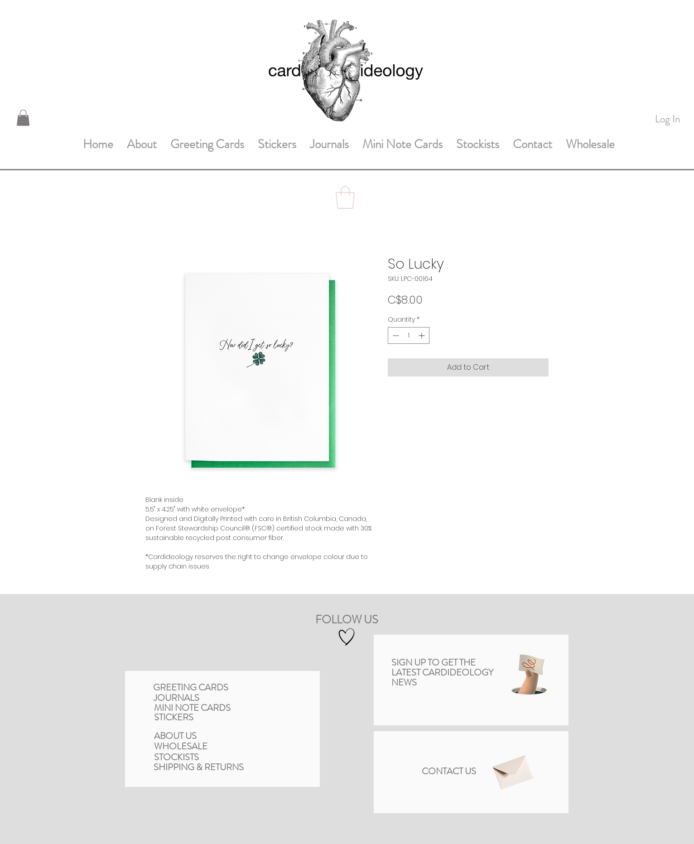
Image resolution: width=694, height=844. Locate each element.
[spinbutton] (408, 335)
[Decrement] (394, 335)
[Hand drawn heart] (347, 637)
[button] (23, 118)
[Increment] (422, 335)
